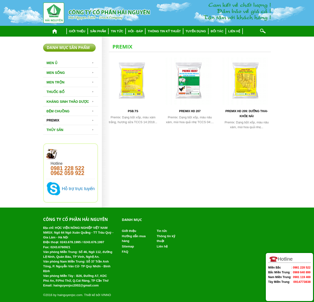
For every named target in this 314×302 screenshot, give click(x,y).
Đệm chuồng (58, 111)
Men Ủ (52, 63)
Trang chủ (54, 31)
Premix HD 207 (190, 111)
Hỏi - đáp (135, 31)
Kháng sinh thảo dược (68, 102)
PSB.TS (133, 111)
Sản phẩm (98, 31)
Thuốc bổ (55, 92)
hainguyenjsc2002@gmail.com (76, 285)
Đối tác (217, 31)
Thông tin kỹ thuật (164, 31)
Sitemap (128, 246)
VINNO (106, 295)
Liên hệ (234, 31)
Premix (53, 120)
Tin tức (117, 31)
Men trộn (55, 82)
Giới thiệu (77, 31)
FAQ (125, 251)
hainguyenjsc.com (69, 295)
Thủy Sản (55, 130)
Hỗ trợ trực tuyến (78, 188)
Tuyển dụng (196, 31)
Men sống (56, 73)
